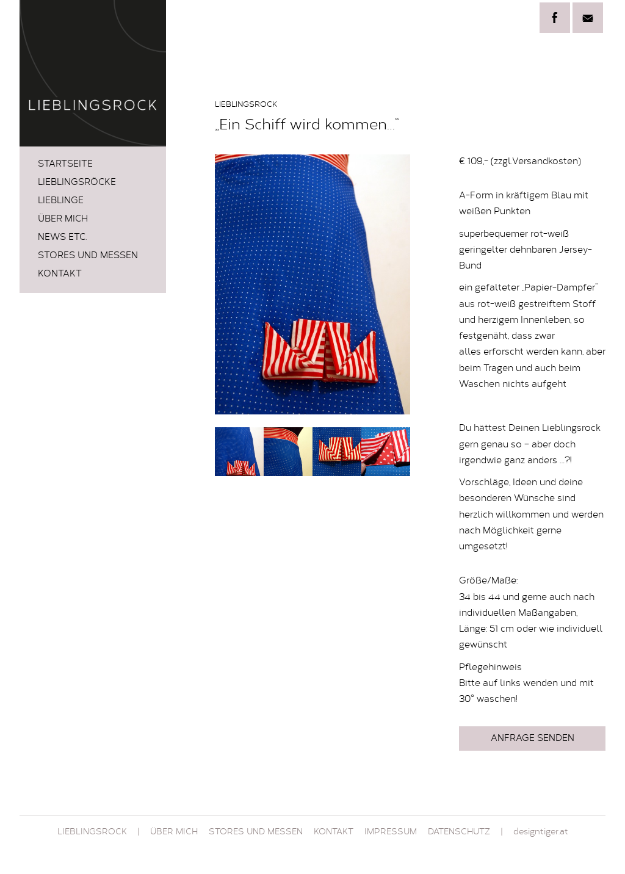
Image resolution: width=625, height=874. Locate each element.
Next (394, 284)
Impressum (390, 832)
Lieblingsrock (92, 832)
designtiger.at (540, 832)
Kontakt (60, 274)
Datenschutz (459, 832)
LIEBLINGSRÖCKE (77, 182)
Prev (230, 284)
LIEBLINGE (61, 201)
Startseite (65, 164)
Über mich (63, 219)
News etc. (62, 237)
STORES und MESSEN (88, 256)
